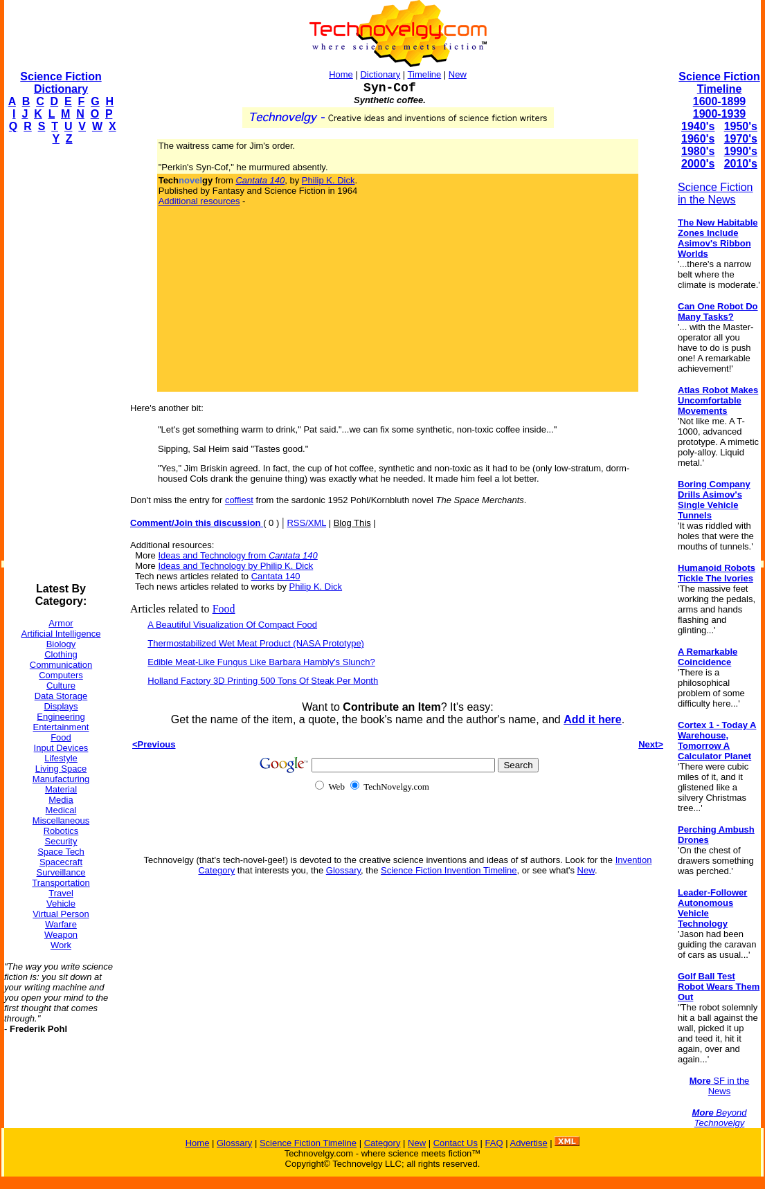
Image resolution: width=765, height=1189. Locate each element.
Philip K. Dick (328, 180)
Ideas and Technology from (237, 555)
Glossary (343, 870)
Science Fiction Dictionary (60, 83)
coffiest (239, 500)
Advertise (528, 1143)
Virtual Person (61, 914)
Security (61, 841)
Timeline (425, 74)
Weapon (61, 934)
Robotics (61, 831)
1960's (697, 139)
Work (61, 945)
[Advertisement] (59, 364)
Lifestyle (61, 758)
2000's (697, 164)
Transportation (60, 883)
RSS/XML (306, 523)
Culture (60, 685)
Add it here (593, 719)
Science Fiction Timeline (718, 83)
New (458, 74)
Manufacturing (61, 779)
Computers (61, 675)
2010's (740, 164)
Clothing (61, 654)
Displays (61, 706)
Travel (60, 893)
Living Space (61, 768)
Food (61, 737)
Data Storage (61, 696)
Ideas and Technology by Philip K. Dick (235, 566)
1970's (740, 139)
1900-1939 (719, 114)
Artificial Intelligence (61, 633)
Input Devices (61, 748)
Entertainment (61, 727)
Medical (61, 810)
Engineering (60, 716)
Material (61, 789)
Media (60, 800)
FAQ (494, 1143)
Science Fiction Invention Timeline (449, 870)
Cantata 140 (275, 576)
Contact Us (455, 1143)
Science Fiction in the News (715, 193)
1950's (740, 126)
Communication (61, 665)
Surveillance (61, 872)
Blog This (352, 523)
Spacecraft (60, 862)
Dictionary (380, 74)
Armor (60, 623)
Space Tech (60, 851)
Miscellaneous (61, 820)
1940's (697, 126)
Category (382, 1143)
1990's (740, 151)
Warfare (61, 924)
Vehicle (60, 903)
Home (341, 74)
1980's (697, 151)
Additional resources (199, 201)
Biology (61, 644)
